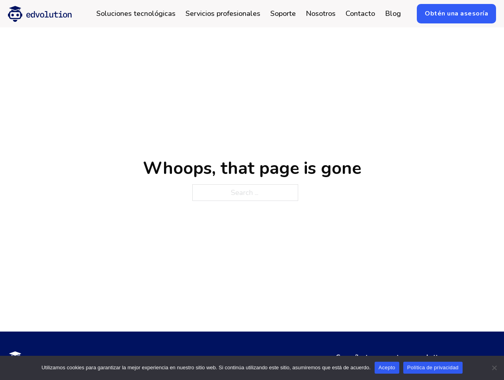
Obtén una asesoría (456, 13)
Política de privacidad (433, 367)
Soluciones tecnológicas (136, 14)
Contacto (360, 14)
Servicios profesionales (223, 14)
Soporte (283, 14)
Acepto (387, 367)
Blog (393, 14)
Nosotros (321, 14)
